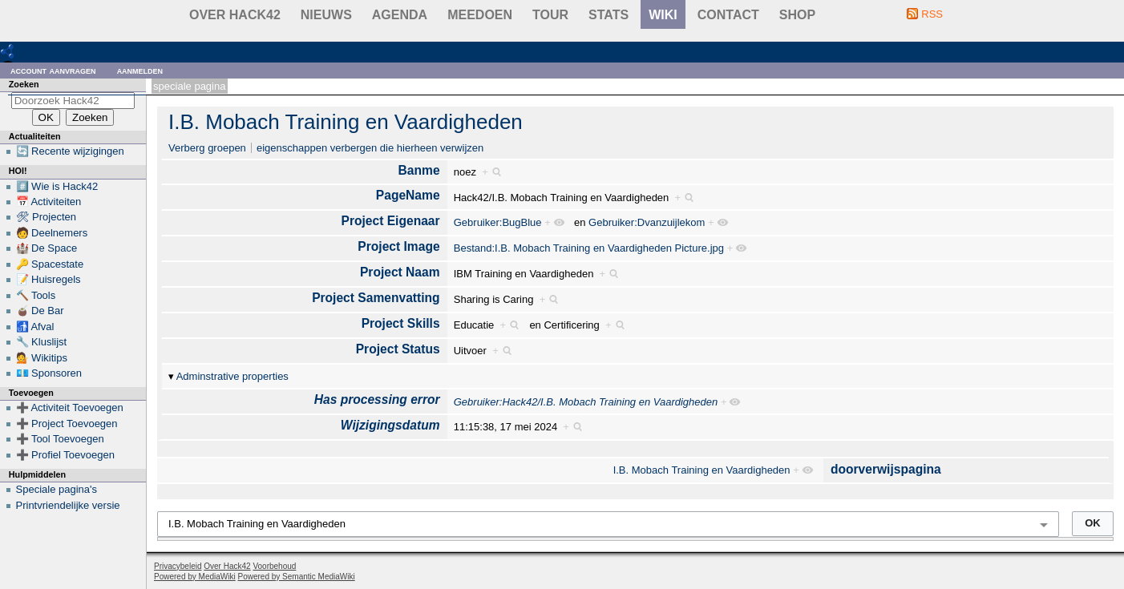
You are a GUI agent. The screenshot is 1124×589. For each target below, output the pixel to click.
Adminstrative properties (232, 376)
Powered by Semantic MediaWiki (296, 576)
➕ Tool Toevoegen (60, 439)
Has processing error (377, 399)
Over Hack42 (235, 15)
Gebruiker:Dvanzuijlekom (646, 222)
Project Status (398, 349)
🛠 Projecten (46, 217)
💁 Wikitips (41, 358)
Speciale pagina (189, 86)
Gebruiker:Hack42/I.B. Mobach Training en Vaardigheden (586, 402)
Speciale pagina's (57, 489)
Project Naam (400, 272)
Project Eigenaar (391, 221)
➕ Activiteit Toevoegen (69, 407)
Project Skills (401, 323)
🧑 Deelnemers (52, 233)
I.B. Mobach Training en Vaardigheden (345, 122)
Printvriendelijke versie (68, 505)
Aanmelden (140, 70)
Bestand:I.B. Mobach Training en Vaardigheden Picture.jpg (589, 248)
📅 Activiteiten (49, 202)
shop (797, 15)
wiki (663, 15)
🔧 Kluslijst (41, 342)
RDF (33, 51)
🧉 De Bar (40, 311)
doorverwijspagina (886, 469)
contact (728, 15)
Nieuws (326, 15)
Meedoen (479, 15)
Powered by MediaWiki (195, 576)
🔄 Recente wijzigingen (70, 151)
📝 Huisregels (48, 279)
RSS (932, 14)
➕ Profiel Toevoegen (65, 455)
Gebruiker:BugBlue (498, 222)
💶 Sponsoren (49, 373)
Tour (550, 15)
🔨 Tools (36, 295)
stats (608, 15)
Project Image (398, 246)
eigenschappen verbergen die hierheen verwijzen (370, 148)
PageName (408, 195)
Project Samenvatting (375, 298)
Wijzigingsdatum (390, 425)
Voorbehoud (274, 566)
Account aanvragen (53, 70)
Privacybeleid (177, 566)
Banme (419, 170)
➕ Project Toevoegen (67, 424)
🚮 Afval (35, 327)
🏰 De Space (47, 248)
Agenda (399, 15)
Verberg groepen (207, 148)
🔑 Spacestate (50, 264)
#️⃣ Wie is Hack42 (57, 186)
